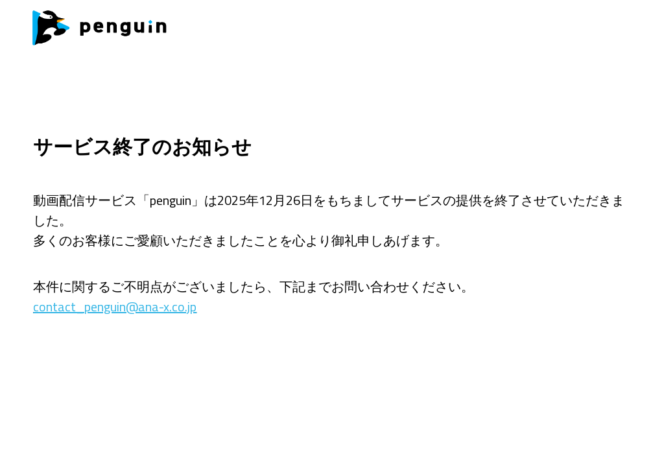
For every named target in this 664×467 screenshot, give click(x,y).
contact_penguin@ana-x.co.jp (114, 306)
